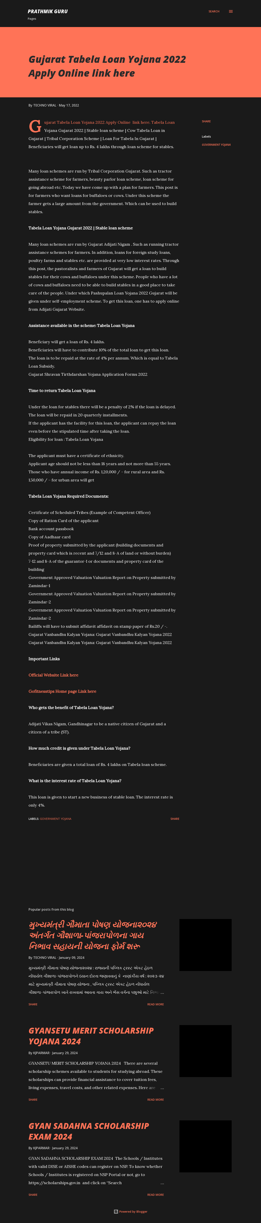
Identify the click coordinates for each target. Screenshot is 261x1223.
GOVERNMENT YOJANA (216, 145)
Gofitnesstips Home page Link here (62, 691)
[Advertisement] (97, 856)
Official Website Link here (53, 675)
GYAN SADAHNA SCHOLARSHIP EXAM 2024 (89, 1131)
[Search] (214, 11)
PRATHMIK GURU (48, 11)
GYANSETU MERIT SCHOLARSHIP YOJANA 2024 (91, 1036)
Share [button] (206, 121)
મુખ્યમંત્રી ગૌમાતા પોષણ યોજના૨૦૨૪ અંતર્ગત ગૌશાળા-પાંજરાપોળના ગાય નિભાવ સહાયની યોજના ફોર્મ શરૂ (92, 935)
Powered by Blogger (130, 1211)
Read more (155, 1004)
